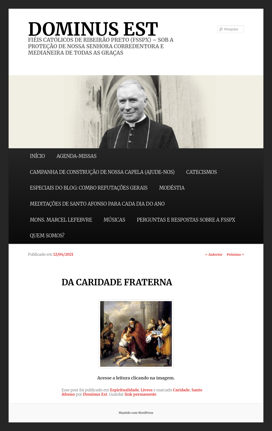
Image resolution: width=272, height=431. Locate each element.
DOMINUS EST (93, 29)
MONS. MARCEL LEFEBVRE (61, 220)
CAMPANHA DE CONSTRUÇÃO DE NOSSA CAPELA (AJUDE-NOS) (102, 172)
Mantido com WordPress (136, 413)
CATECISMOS (201, 172)
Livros (146, 390)
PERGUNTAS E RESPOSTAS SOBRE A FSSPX (186, 220)
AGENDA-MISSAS (76, 156)
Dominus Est (95, 394)
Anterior (213, 254)
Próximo (235, 254)
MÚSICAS (114, 220)
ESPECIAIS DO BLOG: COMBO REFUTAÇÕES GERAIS (88, 188)
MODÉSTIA (172, 188)
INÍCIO (37, 156)
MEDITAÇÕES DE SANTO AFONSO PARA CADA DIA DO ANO (97, 204)
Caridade (181, 390)
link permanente (140, 394)
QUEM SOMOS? (47, 236)
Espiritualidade (124, 390)
